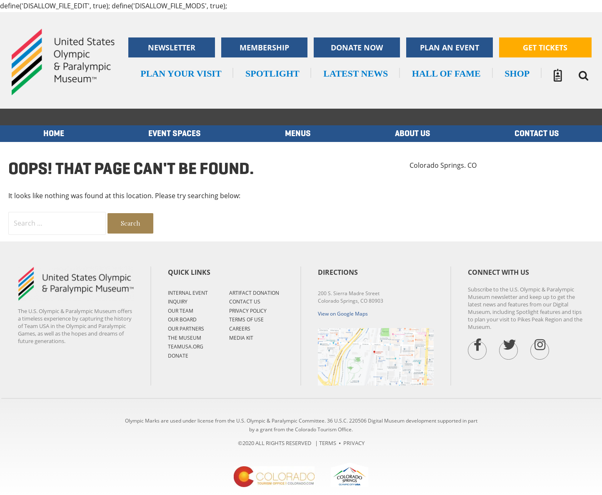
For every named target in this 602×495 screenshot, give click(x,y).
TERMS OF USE (246, 319)
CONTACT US (244, 301)
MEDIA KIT (241, 337)
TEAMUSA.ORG (185, 346)
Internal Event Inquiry (188, 297)
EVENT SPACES (174, 133)
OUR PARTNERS (186, 328)
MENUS (298, 133)
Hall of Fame (446, 73)
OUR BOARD (182, 319)
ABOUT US (412, 133)
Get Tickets (545, 47)
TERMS (327, 443)
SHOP (517, 73)
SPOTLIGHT (272, 73)
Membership (264, 47)
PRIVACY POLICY (248, 310)
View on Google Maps (343, 313)
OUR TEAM (180, 310)
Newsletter (171, 47)
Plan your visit (180, 73)
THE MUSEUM (184, 337)
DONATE (178, 355)
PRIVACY (354, 443)
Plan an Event (449, 47)
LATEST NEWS (355, 73)
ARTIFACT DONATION (254, 292)
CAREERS (239, 328)
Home (53, 133)
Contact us (537, 133)
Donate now (357, 47)
